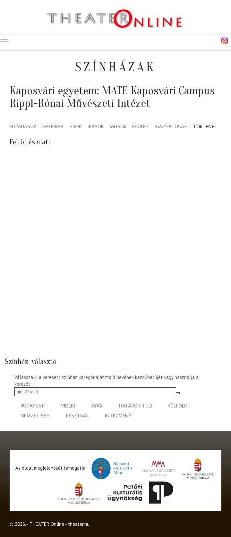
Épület (140, 127)
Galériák (53, 127)
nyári (97, 406)
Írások (96, 127)
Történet (205, 127)
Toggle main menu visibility (5, 40)
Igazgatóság (171, 127)
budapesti (33, 406)
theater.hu (79, 524)
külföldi (178, 406)
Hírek (75, 127)
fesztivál (78, 416)
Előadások (23, 127)
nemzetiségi (36, 416)
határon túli (135, 406)
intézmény (118, 416)
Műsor (118, 127)
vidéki (68, 406)
